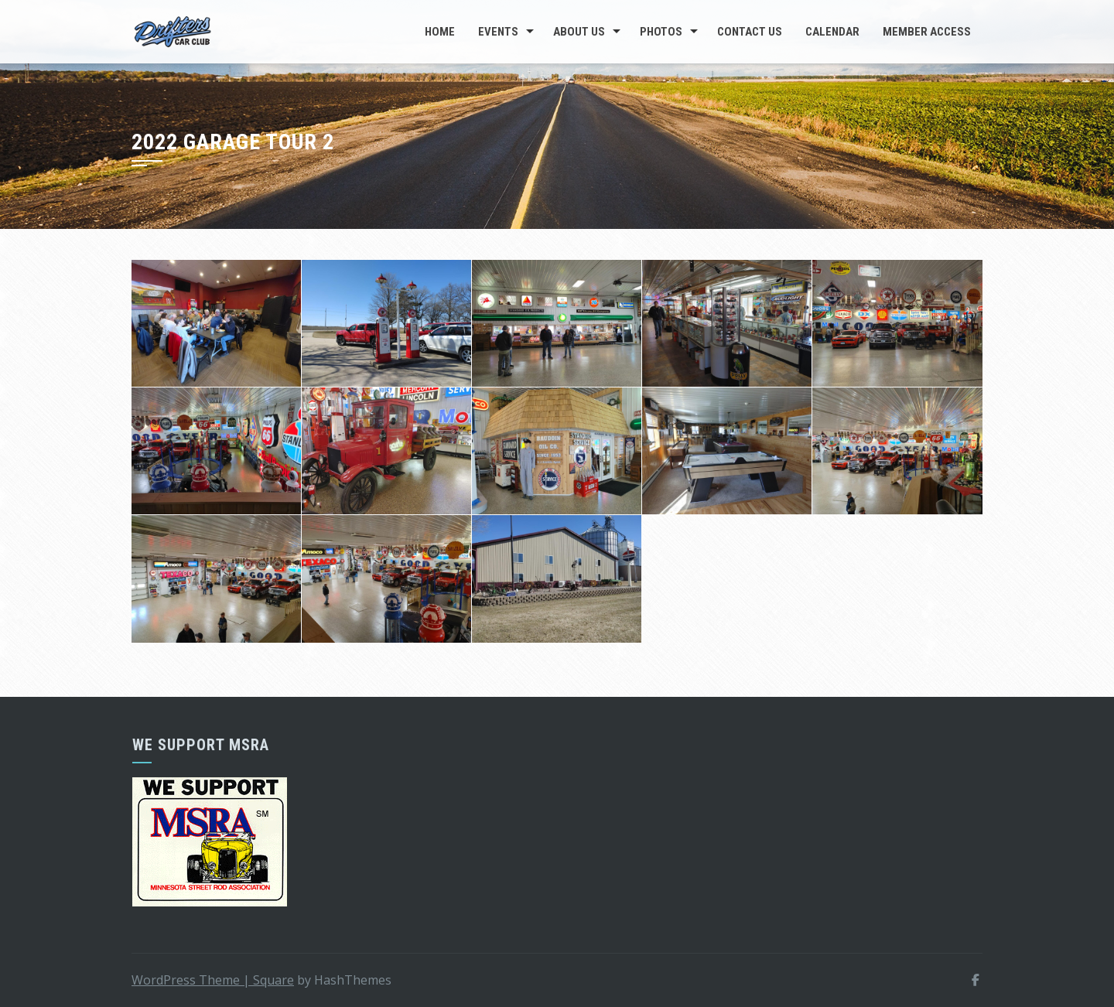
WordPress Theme (192, 979)
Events (498, 32)
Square (273, 979)
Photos (661, 32)
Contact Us (749, 32)
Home (440, 32)
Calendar (832, 32)
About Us (579, 32)
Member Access (927, 32)
